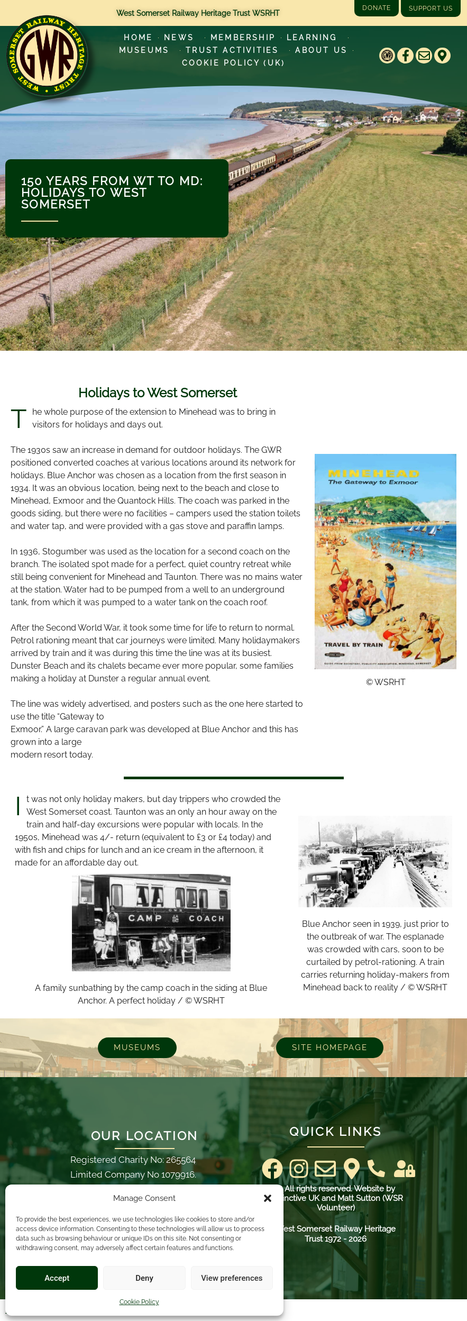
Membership (243, 37)
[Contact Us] (376, 1168)
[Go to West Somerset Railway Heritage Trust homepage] (46, 55)
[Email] (424, 56)
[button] (267, 1198)
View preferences (231, 1278)
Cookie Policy (139, 1302)
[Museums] (137, 1048)
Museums (147, 50)
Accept (56, 1278)
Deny (144, 1278)
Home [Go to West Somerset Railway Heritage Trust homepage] (138, 37)
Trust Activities (235, 50)
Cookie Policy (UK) (234, 63)
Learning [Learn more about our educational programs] (315, 37)
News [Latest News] (181, 37)
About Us (321, 50)
